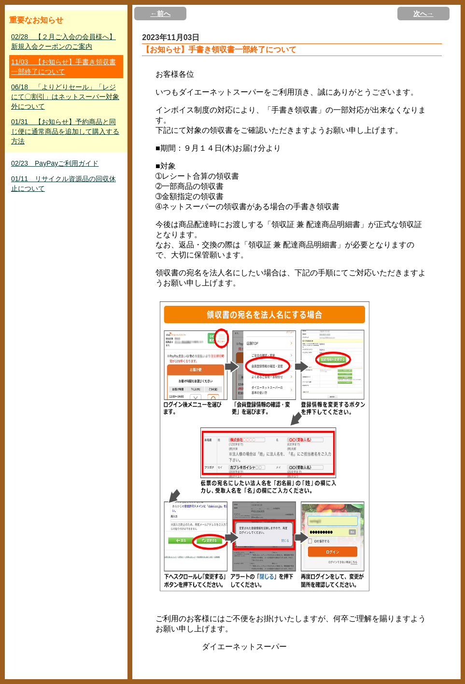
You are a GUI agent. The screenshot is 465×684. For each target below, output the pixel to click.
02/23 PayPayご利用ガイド (55, 163)
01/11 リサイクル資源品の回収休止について (63, 183)
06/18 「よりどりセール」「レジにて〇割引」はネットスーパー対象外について (65, 96)
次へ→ (423, 13)
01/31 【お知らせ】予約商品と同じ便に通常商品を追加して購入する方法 (65, 131)
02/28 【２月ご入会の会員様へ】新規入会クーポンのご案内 (63, 41)
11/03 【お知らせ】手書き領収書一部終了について (63, 66)
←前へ (160, 13)
